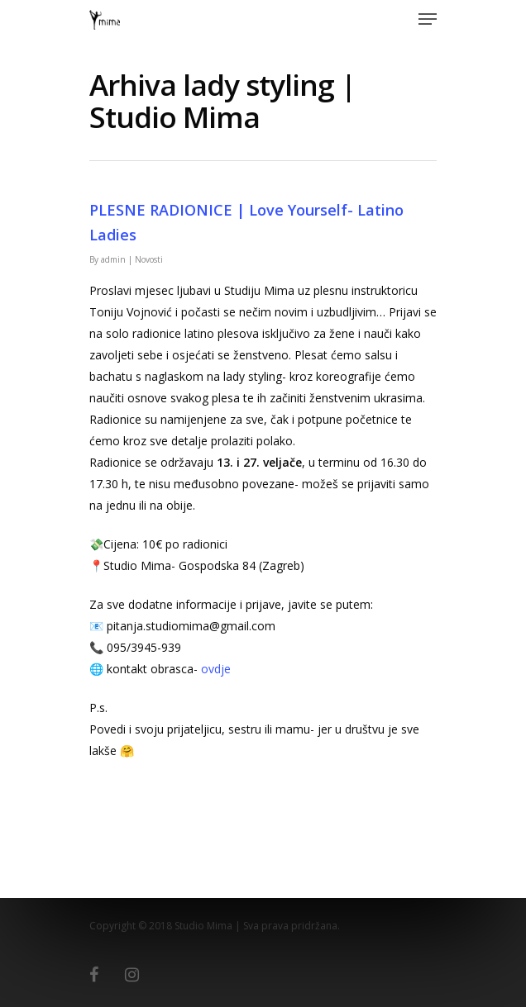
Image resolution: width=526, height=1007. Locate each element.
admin (113, 259)
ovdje (216, 669)
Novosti (149, 259)
